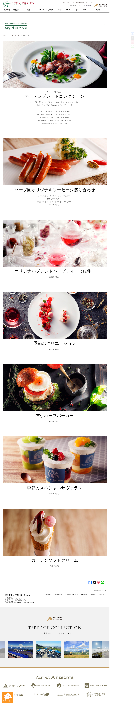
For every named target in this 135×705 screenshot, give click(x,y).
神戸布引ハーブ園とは (11, 10)
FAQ (63, 2)
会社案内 (101, 594)
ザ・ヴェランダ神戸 (46, 10)
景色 (28, 10)
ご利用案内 (48, 594)
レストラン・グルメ (63, 10)
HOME (4, 35)
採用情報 (92, 594)
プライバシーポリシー (71, 594)
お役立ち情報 (80, 2)
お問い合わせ (70, 2)
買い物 (98, 10)
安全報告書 (84, 594)
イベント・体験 (81, 10)
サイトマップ (89, 2)
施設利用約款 (58, 594)
